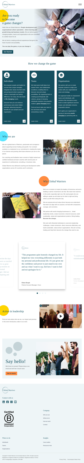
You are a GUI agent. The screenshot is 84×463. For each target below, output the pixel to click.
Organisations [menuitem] (6, 448)
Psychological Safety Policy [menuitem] (73, 459)
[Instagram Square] (11, 402)
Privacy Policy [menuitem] (62, 459)
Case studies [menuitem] (46, 442)
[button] (37, 293)
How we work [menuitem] (46, 421)
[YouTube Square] (15, 402)
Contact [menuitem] (45, 424)
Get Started (8, 52)
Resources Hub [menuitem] (47, 445)
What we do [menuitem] (46, 418)
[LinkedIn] (3, 402)
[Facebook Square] (7, 402)
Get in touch (11, 373)
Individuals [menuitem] (5, 442)
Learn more (7, 121)
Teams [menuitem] (4, 445)
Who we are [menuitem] (46, 415)
